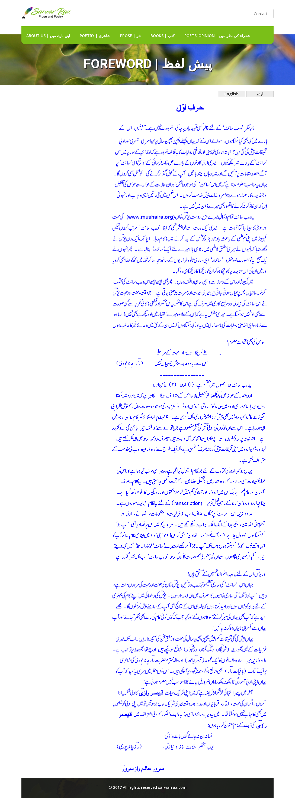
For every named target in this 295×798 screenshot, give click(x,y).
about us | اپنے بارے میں (48, 35)
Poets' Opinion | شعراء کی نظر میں (217, 35)
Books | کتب (162, 35)
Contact (261, 13)
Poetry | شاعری (95, 35)
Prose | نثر (130, 35)
